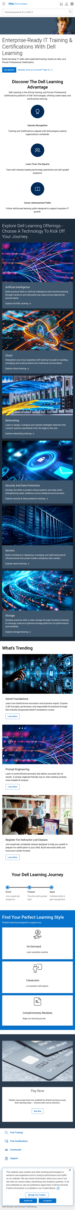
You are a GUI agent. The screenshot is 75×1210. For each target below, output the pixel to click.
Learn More (12, 716)
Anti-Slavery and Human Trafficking (19, 1206)
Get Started (9, 70)
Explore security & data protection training (26, 498)
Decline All (28, 1201)
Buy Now (37, 1111)
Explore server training (17, 563)
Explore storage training (18, 632)
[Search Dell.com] (70, 12)
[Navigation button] (4, 4)
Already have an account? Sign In (35, 70)
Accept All (47, 1201)
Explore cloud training (17, 368)
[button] (71, 4)
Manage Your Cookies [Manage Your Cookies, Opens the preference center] (36, 1195)
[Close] (70, 1170)
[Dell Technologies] (18, 4)
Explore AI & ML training (18, 303)
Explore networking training (19, 433)
